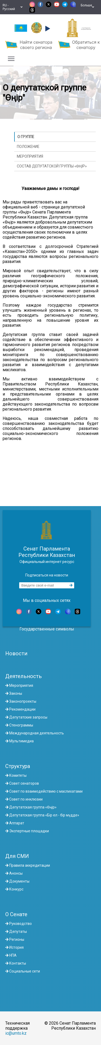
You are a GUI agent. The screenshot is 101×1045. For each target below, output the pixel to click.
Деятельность (23, 676)
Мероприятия (30, 156)
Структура (17, 766)
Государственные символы (46, 628)
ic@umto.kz (16, 1033)
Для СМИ (17, 856)
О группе (25, 137)
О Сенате (16, 914)
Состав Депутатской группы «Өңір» (52, 166)
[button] (47, 28)
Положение (28, 146)
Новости (16, 653)
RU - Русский (13, 7)
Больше (87, 7)
